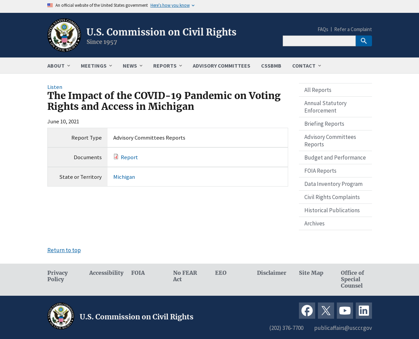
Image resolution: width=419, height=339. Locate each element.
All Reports (317, 90)
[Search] (319, 40)
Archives (314, 223)
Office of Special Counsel (352, 279)
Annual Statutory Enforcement (325, 106)
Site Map (311, 273)
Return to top (64, 250)
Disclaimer (271, 273)
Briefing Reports (324, 123)
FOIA (138, 273)
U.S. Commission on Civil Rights (161, 32)
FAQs (323, 29)
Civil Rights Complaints (332, 197)
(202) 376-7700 (286, 328)
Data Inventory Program (333, 184)
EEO (221, 273)
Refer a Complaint (353, 29)
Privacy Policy (57, 276)
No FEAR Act (185, 276)
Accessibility (104, 273)
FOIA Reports (320, 170)
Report (129, 157)
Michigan (124, 176)
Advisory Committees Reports (330, 140)
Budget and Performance (335, 157)
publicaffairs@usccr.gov (343, 328)
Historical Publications (332, 210)
